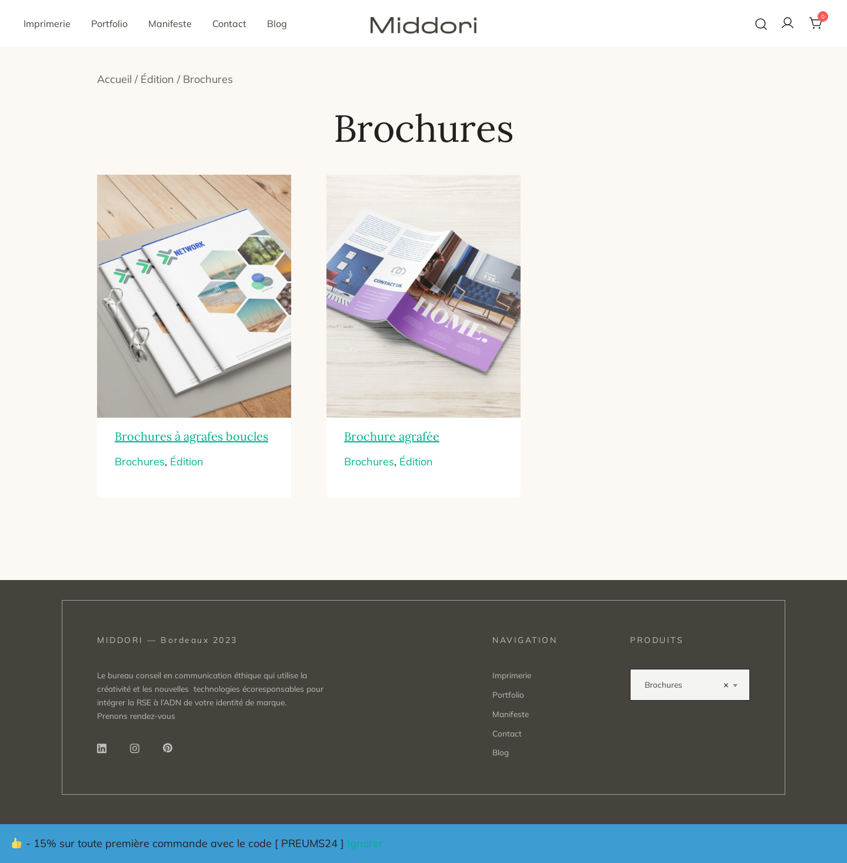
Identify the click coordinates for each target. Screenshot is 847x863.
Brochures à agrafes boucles (191, 436)
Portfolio (109, 23)
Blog (277, 23)
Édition (157, 79)
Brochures (140, 461)
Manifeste (170, 23)
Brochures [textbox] (686, 685)
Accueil (114, 79)
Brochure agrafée (391, 436)
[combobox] (690, 685)
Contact (229, 23)
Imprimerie (47, 23)
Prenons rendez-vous (136, 716)
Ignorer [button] (365, 843)
